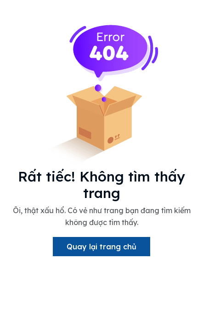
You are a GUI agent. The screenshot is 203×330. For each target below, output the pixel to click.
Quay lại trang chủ (101, 246)
